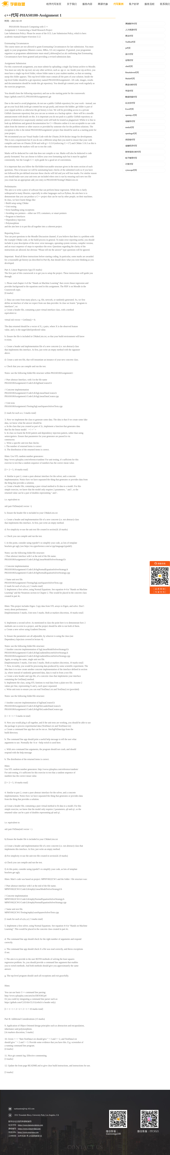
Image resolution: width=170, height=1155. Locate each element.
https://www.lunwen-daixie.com (30, 1125)
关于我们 (72, 4)
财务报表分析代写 (133, 152)
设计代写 (129, 54)
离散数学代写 (131, 24)
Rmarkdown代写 (132, 73)
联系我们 (165, 4)
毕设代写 (129, 91)
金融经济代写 (131, 146)
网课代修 (103, 4)
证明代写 (129, 60)
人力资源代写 (131, 30)
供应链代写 (130, 140)
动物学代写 (130, 121)
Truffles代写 (130, 42)
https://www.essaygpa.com (28, 1132)
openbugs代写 (131, 134)
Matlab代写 (130, 79)
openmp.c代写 (131, 115)
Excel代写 (129, 109)
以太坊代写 (130, 103)
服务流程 (149, 4)
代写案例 (118, 4)
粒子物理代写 (131, 158)
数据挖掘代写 (131, 97)
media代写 (129, 127)
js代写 (127, 48)
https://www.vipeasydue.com (29, 1129)
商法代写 (129, 36)
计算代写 (129, 164)
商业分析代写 (131, 85)
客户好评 (134, 4)
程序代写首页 (53, 4)
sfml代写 (129, 66)
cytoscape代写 (131, 170)
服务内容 (87, 4)
